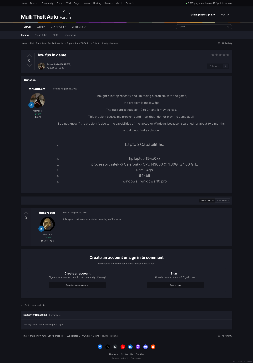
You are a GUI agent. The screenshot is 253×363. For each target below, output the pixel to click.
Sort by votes (207, 200)
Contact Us (127, 354)
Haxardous (47, 212)
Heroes (86, 3)
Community (47, 3)
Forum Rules (41, 35)
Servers (108, 3)
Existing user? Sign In (203, 14)
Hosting (97, 3)
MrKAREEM (63, 64)
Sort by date (223, 200)
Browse (27, 28)
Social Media (79, 26)
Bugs (76, 3)
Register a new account (77, 285)
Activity (41, 26)
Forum (60, 3)
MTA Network (58, 26)
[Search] (192, 27)
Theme (113, 354)
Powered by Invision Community (126, 358)
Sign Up (225, 14)
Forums (25, 35)
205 (44, 240)
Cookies (140, 354)
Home (24, 3)
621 (38, 117)
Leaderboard (70, 35)
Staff (55, 35)
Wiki (68, 3)
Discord (34, 3)
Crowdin (130, 3)
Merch (119, 3)
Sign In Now (176, 285)
